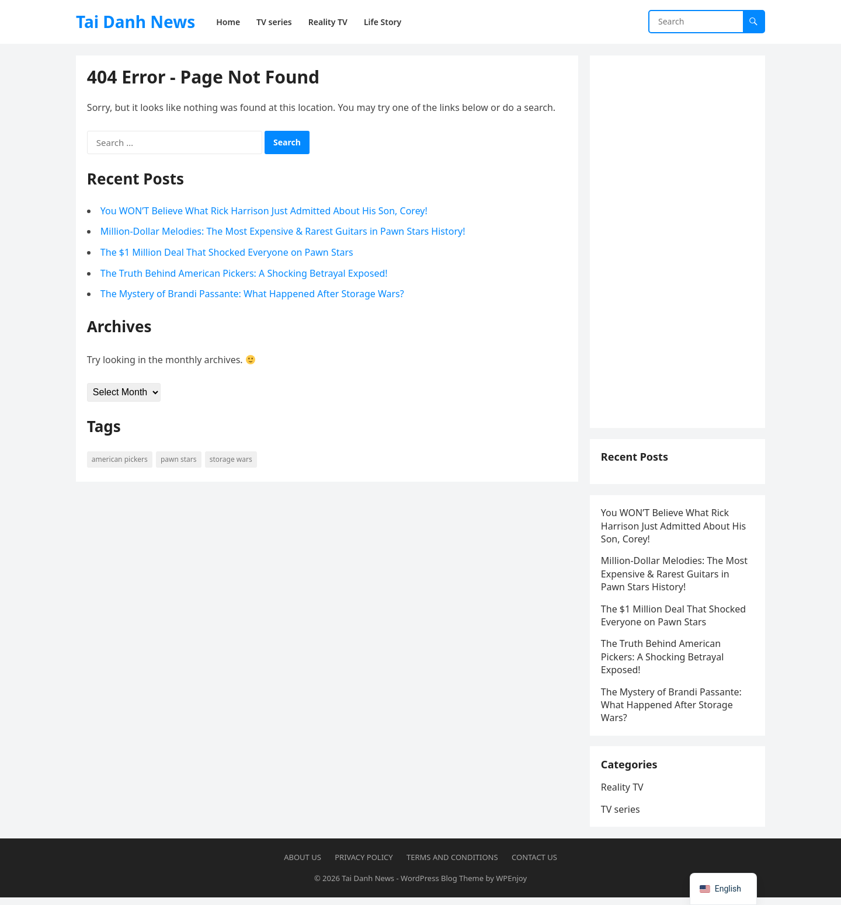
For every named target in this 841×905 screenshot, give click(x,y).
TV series (621, 815)
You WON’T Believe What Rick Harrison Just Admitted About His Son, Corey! (264, 211)
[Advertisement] (677, 242)
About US (302, 864)
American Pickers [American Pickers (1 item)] (120, 460)
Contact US (534, 864)
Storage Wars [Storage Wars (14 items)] (231, 460)
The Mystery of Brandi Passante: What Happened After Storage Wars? (253, 294)
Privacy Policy (363, 864)
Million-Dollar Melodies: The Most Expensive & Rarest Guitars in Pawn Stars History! (283, 232)
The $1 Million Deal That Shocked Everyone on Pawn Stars (227, 252)
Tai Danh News (135, 22)
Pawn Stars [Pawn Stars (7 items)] (179, 460)
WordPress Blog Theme (442, 885)
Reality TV (623, 794)
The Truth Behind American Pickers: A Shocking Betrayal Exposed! (244, 273)
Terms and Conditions (452, 864)
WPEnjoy (511, 885)
